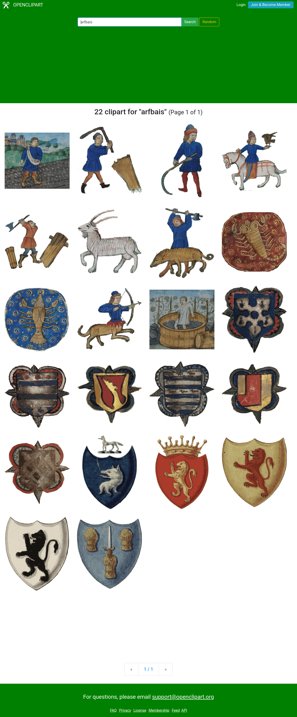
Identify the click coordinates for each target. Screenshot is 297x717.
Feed (176, 710)
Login (240, 5)
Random (209, 22)
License (139, 710)
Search (190, 22)
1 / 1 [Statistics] (148, 669)
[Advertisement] (148, 64)
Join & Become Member (271, 5)
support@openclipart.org (183, 697)
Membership (158, 710)
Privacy (125, 710)
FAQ (113, 710)
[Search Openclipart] (129, 22)
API (184, 710)
